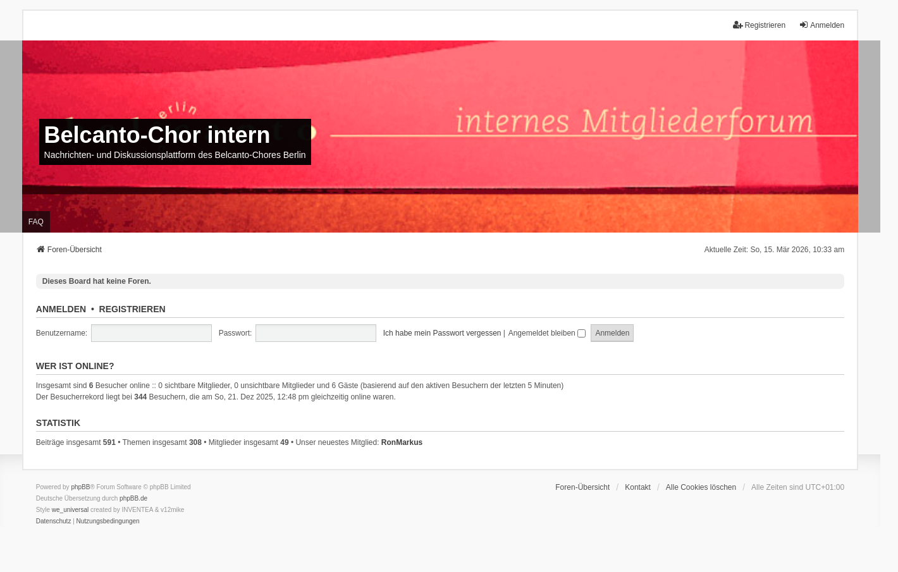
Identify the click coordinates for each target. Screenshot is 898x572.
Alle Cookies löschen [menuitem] (701, 487)
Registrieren (132, 309)
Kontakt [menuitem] (638, 487)
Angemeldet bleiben (547, 333)
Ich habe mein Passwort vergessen (442, 333)
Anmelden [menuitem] (821, 25)
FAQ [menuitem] (36, 221)
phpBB (80, 487)
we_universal (70, 509)
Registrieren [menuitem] (759, 25)
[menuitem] (53, 521)
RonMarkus (401, 442)
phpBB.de (133, 498)
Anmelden (61, 309)
